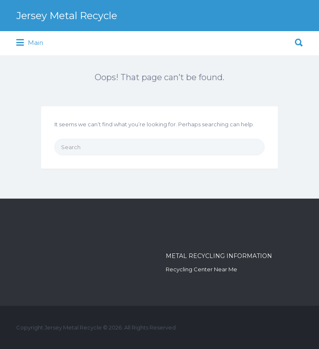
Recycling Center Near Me (201, 269)
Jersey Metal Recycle (66, 16)
